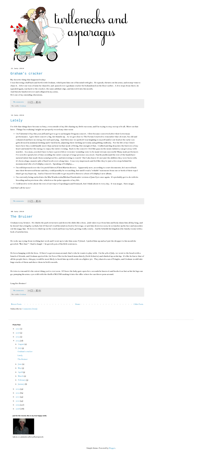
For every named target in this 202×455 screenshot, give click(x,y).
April (20, 372)
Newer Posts (16, 304)
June (20, 364)
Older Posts (138, 304)
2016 (18, 333)
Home (77, 304)
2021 (18, 329)
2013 (18, 389)
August (21, 344)
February (22, 380)
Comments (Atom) (29, 309)
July (20, 348)
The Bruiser (21, 217)
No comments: (18, 102)
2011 (18, 397)
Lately (16, 120)
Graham (23, 106)
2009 (18, 405)
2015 (18, 337)
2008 (18, 409)
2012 (18, 393)
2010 (18, 401)
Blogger (112, 448)
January (21, 384)
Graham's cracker (26, 74)
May (20, 368)
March (21, 376)
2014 (18, 341)
